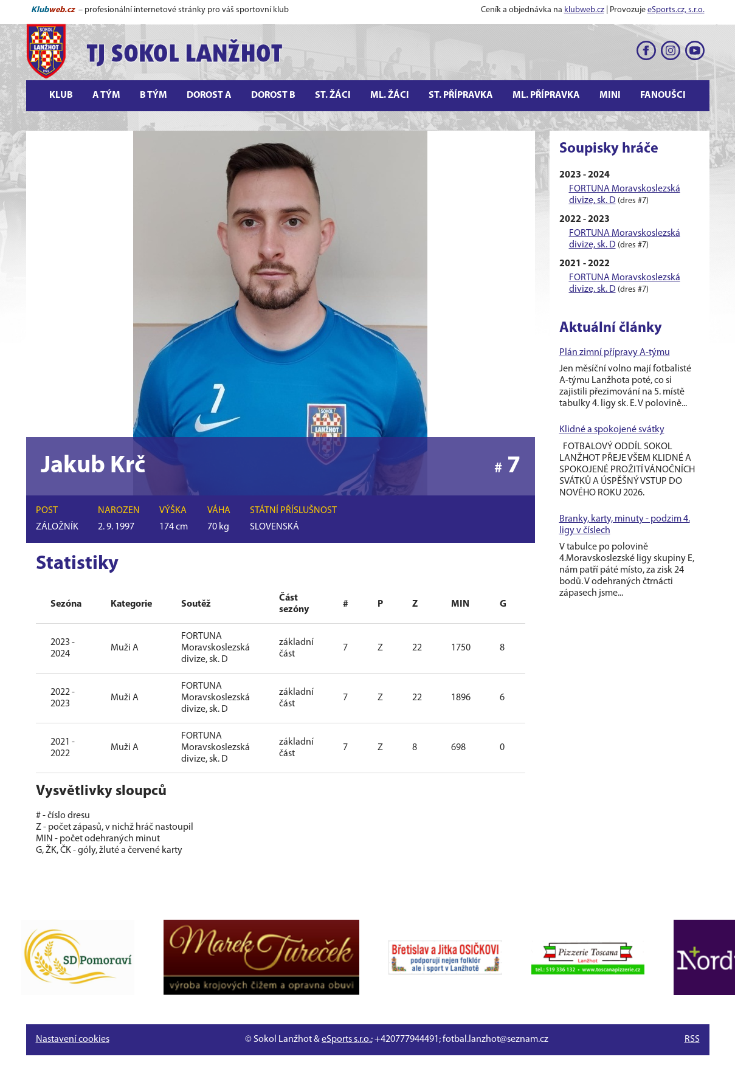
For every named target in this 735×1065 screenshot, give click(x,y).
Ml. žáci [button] (389, 95)
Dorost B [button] (273, 95)
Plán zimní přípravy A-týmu (614, 352)
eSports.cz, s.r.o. (676, 10)
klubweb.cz (584, 10)
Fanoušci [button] (663, 95)
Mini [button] (610, 95)
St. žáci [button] (333, 95)
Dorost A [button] (209, 95)
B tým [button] (153, 95)
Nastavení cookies (72, 1039)
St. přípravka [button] (461, 95)
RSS (692, 1039)
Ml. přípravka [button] (546, 95)
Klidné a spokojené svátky (611, 430)
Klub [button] (61, 95)
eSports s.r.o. (346, 1039)
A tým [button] (106, 95)
